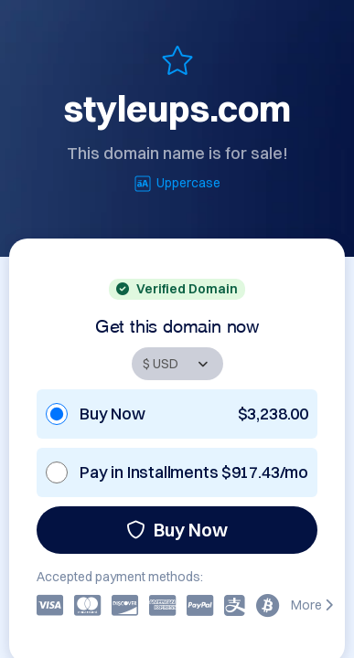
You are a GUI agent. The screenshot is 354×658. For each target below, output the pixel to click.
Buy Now (177, 529)
